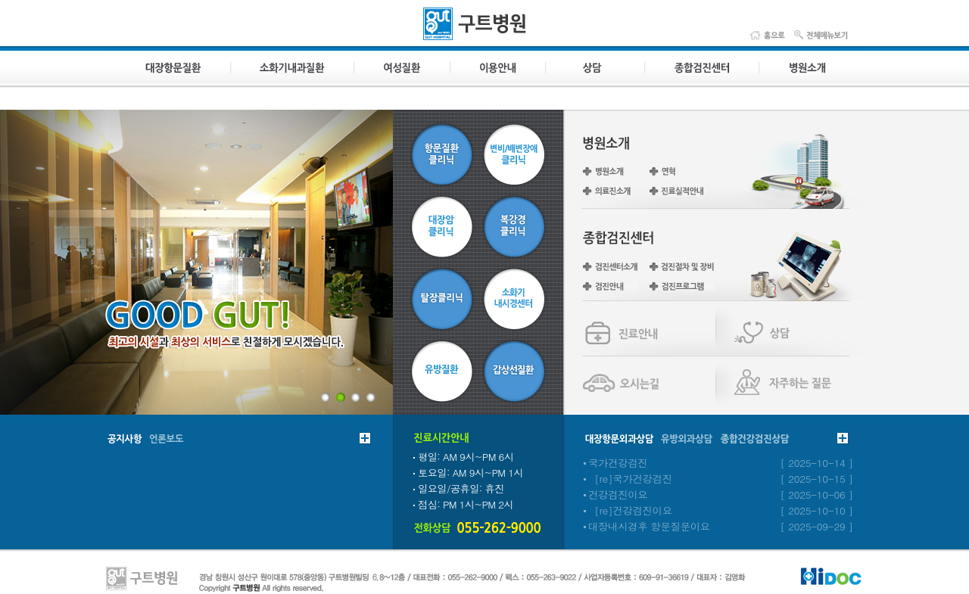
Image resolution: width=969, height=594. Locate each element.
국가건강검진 (617, 463)
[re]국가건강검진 (630, 478)
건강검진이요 (617, 494)
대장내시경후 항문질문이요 (649, 526)
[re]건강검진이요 (630, 510)
